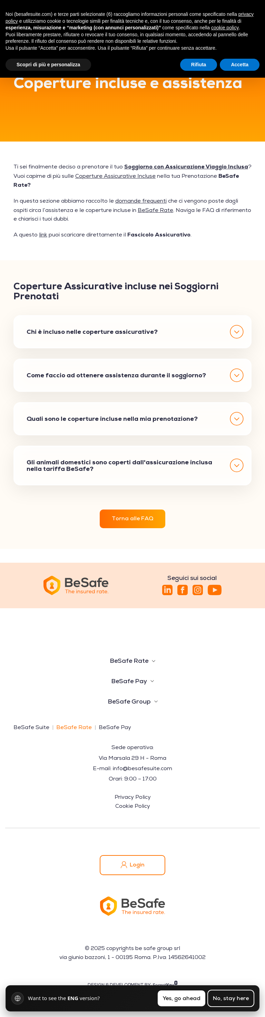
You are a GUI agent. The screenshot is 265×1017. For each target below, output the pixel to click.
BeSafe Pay (129, 681)
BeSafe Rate (129, 661)
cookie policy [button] (225, 27)
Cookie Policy (132, 806)
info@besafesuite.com (142, 768)
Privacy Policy (133, 797)
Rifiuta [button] (198, 64)
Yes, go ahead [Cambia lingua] (181, 998)
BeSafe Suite (31, 727)
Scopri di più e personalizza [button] (48, 64)
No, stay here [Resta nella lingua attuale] (231, 998)
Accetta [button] (239, 64)
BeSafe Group (129, 701)
